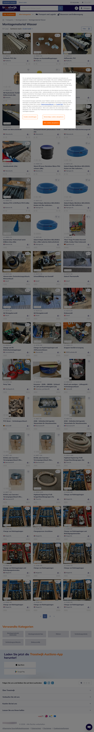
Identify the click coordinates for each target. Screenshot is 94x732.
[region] (48, 101)
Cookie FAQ (59, 104)
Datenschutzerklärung (47, 104)
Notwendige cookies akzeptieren (54, 116)
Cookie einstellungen (30, 116)
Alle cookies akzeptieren (51, 122)
